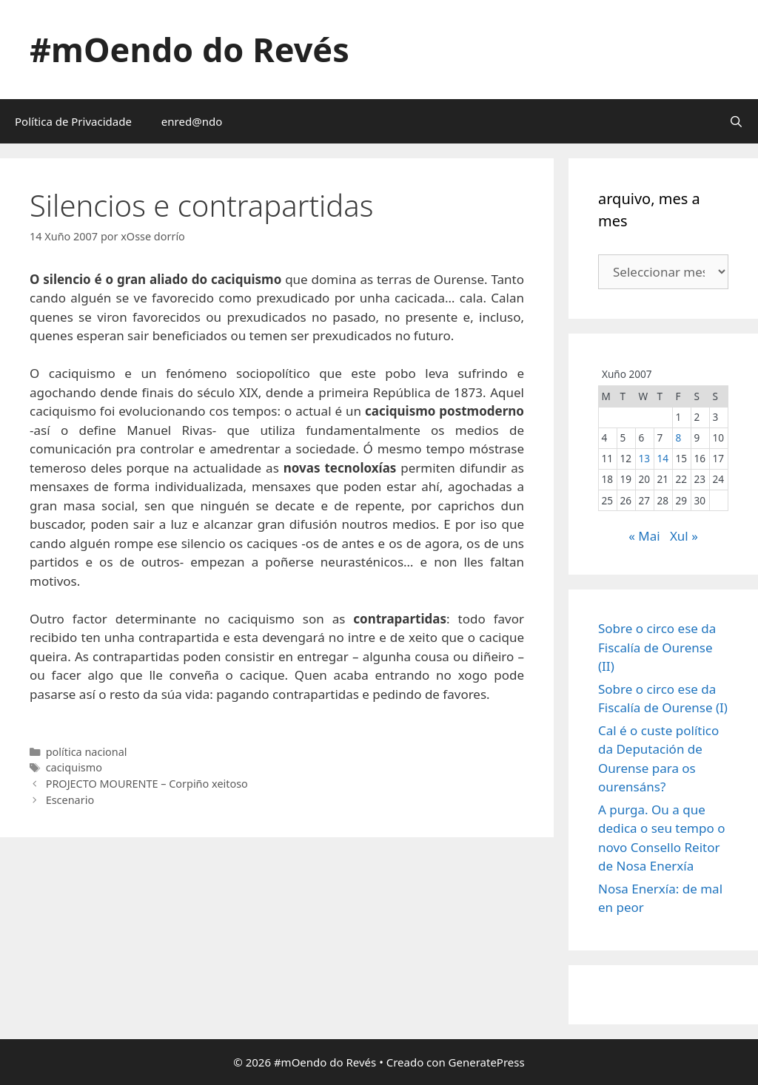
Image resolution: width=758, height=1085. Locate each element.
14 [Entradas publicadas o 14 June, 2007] (662, 458)
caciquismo (74, 767)
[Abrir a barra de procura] (736, 121)
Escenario (70, 800)
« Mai (644, 535)
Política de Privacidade (73, 121)
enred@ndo (191, 121)
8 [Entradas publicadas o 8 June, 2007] (678, 437)
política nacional (86, 752)
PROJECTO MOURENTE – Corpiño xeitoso (147, 784)
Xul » (684, 535)
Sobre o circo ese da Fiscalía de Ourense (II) (657, 647)
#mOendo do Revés (189, 49)
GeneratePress (487, 1062)
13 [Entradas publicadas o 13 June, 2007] (644, 458)
